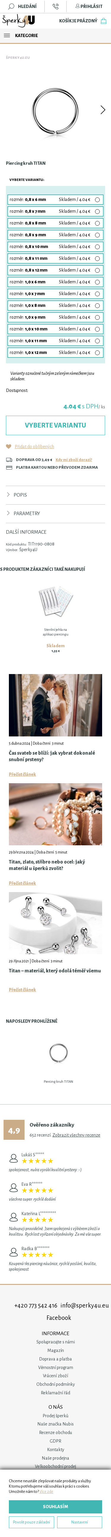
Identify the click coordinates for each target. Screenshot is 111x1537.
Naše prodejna (55, 1458)
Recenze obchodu (55, 1432)
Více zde (46, 1491)
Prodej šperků (55, 1415)
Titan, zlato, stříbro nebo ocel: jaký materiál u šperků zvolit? (47, 865)
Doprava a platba (55, 1359)
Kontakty (55, 1449)
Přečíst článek (22, 774)
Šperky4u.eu (18, 58)
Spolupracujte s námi (55, 1342)
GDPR (55, 1441)
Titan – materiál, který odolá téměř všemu (55, 971)
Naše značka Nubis (55, 1424)
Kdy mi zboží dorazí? (74, 460)
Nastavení (79, 1522)
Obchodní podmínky (55, 1384)
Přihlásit (88, 6)
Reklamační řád (55, 1392)
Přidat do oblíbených (34, 446)
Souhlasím (55, 1506)
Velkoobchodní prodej (55, 1466)
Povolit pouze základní (31, 1522)
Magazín (55, 1350)
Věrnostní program (55, 1367)
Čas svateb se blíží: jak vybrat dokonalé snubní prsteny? (52, 756)
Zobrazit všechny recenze (76, 1135)
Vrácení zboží (55, 1375)
